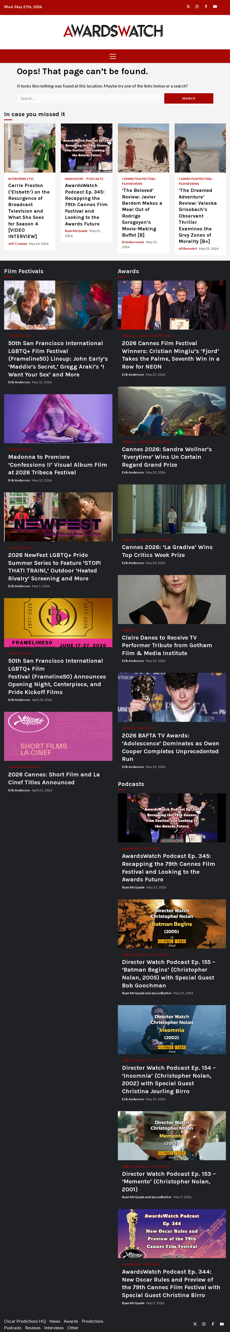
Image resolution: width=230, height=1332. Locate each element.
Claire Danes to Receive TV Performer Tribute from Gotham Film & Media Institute (172, 599)
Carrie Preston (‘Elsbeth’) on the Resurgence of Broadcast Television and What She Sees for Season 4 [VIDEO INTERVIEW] (29, 148)
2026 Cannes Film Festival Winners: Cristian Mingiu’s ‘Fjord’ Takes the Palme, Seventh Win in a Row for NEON (172, 305)
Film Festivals (19, 335)
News (54, 1321)
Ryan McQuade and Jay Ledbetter (147, 993)
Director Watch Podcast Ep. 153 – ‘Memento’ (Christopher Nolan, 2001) (172, 1135)
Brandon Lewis (133, 242)
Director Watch (136, 954)
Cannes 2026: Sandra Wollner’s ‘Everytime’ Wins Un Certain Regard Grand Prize (172, 411)
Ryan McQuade (76, 231)
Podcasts (94, 178)
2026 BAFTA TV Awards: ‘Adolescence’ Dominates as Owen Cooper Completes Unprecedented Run (172, 697)
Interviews (54, 1327)
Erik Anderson (19, 382)
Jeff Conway (18, 244)
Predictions (92, 1321)
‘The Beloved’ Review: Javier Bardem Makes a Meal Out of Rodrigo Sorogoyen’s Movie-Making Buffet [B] (143, 148)
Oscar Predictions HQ (25, 1321)
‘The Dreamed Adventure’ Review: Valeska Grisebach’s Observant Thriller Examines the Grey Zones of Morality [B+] (200, 148)
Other (73, 1327)
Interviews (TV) (21, 178)
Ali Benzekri (188, 248)
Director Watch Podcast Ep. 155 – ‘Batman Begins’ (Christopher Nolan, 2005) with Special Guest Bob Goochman (172, 923)
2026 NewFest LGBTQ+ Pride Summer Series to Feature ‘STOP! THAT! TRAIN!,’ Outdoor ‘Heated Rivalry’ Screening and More (58, 516)
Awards (129, 335)
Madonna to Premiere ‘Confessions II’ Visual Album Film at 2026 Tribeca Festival (58, 418)
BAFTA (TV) (146, 728)
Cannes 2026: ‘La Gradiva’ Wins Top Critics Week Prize (172, 509)
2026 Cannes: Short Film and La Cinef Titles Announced (58, 736)
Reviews (33, 1327)
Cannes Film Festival (139, 178)
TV (140, 630)
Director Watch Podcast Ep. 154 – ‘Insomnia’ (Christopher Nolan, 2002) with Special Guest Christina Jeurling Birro (172, 1029)
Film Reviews (132, 183)
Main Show (74, 178)
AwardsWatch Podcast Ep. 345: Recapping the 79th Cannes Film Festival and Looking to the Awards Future (86, 148)
